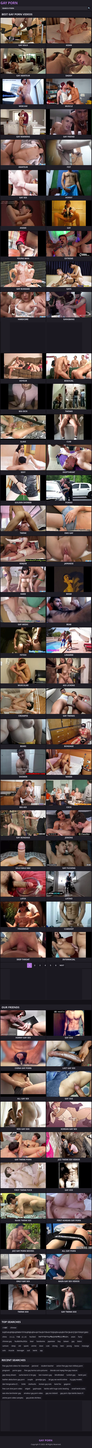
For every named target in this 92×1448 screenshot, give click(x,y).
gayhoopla (37, 1388)
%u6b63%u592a (20, 1341)
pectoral (35, 1366)
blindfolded (59, 1375)
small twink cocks (78, 1388)
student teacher (47, 1366)
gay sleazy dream (9, 1375)
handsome (41, 1341)
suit (28, 1350)
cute (47, 1346)
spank (26, 1346)
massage (85, 1346)
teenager (20, 1350)
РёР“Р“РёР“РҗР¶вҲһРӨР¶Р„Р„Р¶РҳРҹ (53, 1337)
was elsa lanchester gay (11, 1393)
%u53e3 (32, 1337)
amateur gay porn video (33, 1393)
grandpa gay (41, 1379)
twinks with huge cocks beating (56, 1388)
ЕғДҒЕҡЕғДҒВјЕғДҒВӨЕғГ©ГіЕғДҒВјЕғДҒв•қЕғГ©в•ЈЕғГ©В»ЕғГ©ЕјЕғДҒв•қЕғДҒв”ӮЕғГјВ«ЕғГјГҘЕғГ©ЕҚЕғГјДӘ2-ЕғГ (45, 1332)
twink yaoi (82, 1375)
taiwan (66, 1341)
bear (32, 1341)
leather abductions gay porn (13, 1379)
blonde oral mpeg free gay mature (63, 1370)
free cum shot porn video (12, 1388)
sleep (13, 1346)
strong (54, 1346)
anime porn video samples (12, 1398)
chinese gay (7, 1341)
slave (41, 1346)
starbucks (32, 1384)
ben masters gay (45, 1375)
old (19, 1346)
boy (59, 1341)
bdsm (79, 1341)
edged (27, 1388)
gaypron (67, 1384)
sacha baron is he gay (27, 1375)
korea (77, 1346)
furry (80, 1337)
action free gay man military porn (69, 1366)
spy (41, 1350)
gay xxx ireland (52, 1393)
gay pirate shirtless (33, 1398)
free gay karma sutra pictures (35, 1370)
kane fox (57, 1384)
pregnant (6, 1370)
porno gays (17, 1370)
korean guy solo (45, 1384)
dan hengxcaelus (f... (10, 1384)
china (4, 1337)
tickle (23, 1384)
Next (62, 965)
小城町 (4, 1327)
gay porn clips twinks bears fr (71, 1393)
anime (33, 1346)
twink (35, 1350)
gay (73, 1341)
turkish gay (71, 1375)
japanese (51, 1341)
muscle (11, 1350)
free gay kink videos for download (15, 1366)
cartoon (5, 1346)
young (69, 1346)
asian (73, 1337)
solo (4, 1350)
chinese (13, 1327)
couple (30, 1379)
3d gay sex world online (58, 1379)
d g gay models (76, 1379)
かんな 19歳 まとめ (18, 1337)
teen (62, 1346)
